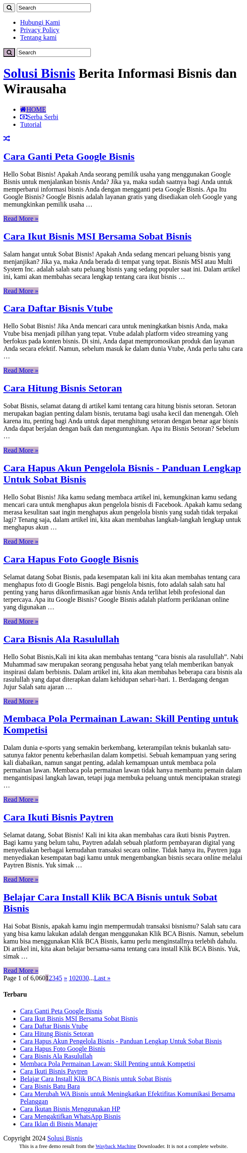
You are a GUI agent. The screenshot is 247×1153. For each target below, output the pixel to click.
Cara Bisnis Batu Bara (50, 1086)
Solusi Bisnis (39, 73)
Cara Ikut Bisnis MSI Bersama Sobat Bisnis (97, 236)
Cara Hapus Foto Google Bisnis (71, 559)
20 (78, 978)
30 (85, 978)
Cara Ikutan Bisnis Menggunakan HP (70, 1108)
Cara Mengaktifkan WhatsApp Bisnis (70, 1116)
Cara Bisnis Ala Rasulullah (61, 639)
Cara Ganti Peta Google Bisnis (68, 156)
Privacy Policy (39, 29)
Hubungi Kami (40, 22)
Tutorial (30, 124)
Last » (102, 978)
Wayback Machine (115, 1146)
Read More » (21, 218)
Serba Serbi (39, 116)
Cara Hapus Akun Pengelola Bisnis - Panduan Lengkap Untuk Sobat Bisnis (121, 1041)
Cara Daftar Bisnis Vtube (58, 308)
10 (72, 978)
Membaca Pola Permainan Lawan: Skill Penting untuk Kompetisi (107, 1063)
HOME (33, 109)
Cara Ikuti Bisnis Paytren (58, 817)
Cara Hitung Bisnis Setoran (62, 388)
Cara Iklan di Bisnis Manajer (59, 1123)
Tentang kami (38, 37)
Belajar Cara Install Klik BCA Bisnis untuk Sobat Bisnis (96, 1078)
